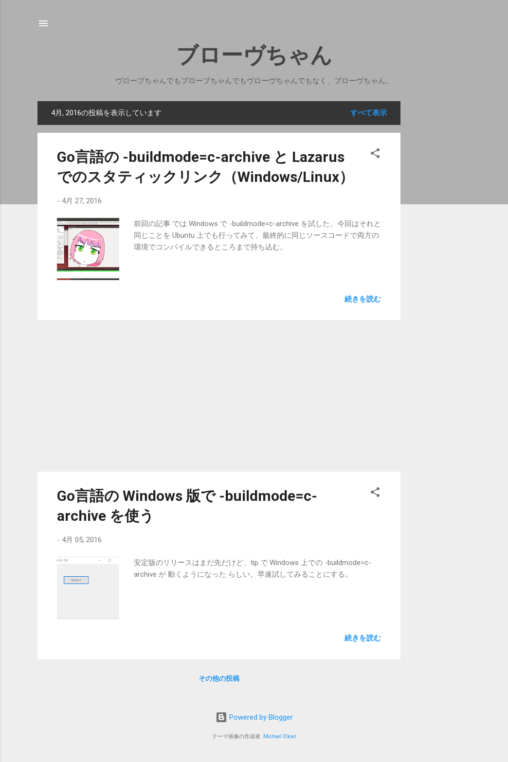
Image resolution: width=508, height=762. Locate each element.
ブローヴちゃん (254, 55)
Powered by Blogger (254, 717)
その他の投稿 (219, 678)
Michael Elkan (279, 736)
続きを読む (363, 299)
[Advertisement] (447, 247)
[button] (375, 154)
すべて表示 (368, 112)
